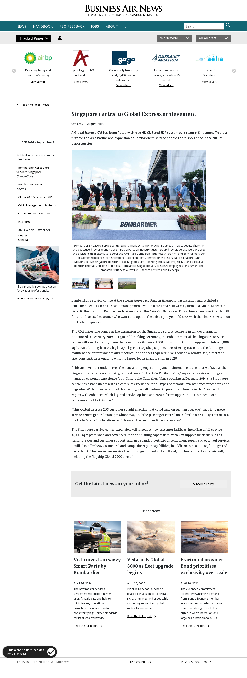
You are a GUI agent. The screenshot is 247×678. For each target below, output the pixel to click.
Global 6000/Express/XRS (35, 197)
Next (233, 70)
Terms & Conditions (138, 662)
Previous (13, 70)
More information (17, 653)
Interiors (24, 222)
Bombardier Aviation (31, 184)
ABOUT (112, 26)
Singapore (24, 235)
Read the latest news (33, 104)
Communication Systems (34, 213)
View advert (38, 81)
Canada (23, 240)
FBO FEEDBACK (71, 26)
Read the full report (88, 626)
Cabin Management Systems (37, 205)
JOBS (95, 26)
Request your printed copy (34, 298)
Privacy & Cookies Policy (196, 662)
